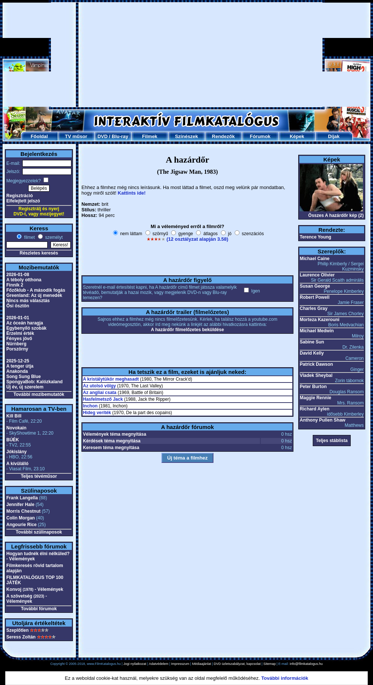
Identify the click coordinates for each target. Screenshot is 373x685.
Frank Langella (22, 497)
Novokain (16, 427)
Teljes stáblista (331, 440)
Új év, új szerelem (25, 387)
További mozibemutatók (38, 394)
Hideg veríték (97, 412)
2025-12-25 (17, 361)
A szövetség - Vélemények (26, 598)
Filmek (149, 136)
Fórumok (260, 136)
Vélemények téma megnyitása (114, 434)
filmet (29, 237)
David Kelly (312, 353)
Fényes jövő (19, 338)
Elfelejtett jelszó (23, 201)
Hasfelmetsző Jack (103, 399)
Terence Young (315, 237)
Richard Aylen (314, 409)
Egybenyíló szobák (26, 328)
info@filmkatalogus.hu (306, 664)
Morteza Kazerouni (320, 319)
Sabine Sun (312, 342)
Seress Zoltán (21, 637)
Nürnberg (16, 343)
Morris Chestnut (23, 511)
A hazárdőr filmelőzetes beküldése (187, 329)
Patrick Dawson (316, 364)
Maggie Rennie (315, 397)
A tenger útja (19, 366)
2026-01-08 (17, 274)
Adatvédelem (158, 664)
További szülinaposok (39, 532)
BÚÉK (12, 439)
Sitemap (269, 664)
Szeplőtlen (17, 630)
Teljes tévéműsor (39, 476)
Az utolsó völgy (99, 385)
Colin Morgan (20, 518)
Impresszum (180, 664)
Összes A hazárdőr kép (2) (336, 215)
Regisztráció (19, 195)
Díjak (334, 136)
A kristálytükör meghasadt (111, 379)
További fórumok (39, 608)
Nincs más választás (28, 300)
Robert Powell (314, 297)
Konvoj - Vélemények (34, 589)
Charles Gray (314, 308)
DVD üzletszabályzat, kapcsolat (237, 664)
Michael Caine (314, 258)
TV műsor (76, 136)
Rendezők (223, 136)
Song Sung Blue (23, 376)
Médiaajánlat (201, 664)
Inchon (90, 406)
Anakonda (17, 371)
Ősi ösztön (17, 305)
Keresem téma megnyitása (111, 447)
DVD (102, 136)
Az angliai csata (99, 392)
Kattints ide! (132, 193)
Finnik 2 (14, 285)
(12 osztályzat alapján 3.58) (197, 239)
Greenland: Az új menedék (34, 295)
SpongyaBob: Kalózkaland (34, 381)
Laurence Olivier (317, 275)
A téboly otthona (23, 279)
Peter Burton (313, 386)
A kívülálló (17, 463)
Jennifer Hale (20, 504)
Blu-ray (120, 136)
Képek (297, 136)
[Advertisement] (168, 55)
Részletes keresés (39, 253)
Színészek (186, 136)
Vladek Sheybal (316, 375)
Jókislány (16, 451)
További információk (284, 678)
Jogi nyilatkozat (135, 664)
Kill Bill (14, 416)
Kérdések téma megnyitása (112, 441)
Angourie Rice (21, 524)
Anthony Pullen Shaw (322, 420)
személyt (53, 237)
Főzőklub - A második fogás (35, 290)
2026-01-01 (17, 317)
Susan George (315, 286)
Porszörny (17, 349)
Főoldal (39, 136)
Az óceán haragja (24, 323)
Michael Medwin (317, 330)
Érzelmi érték (20, 333)
